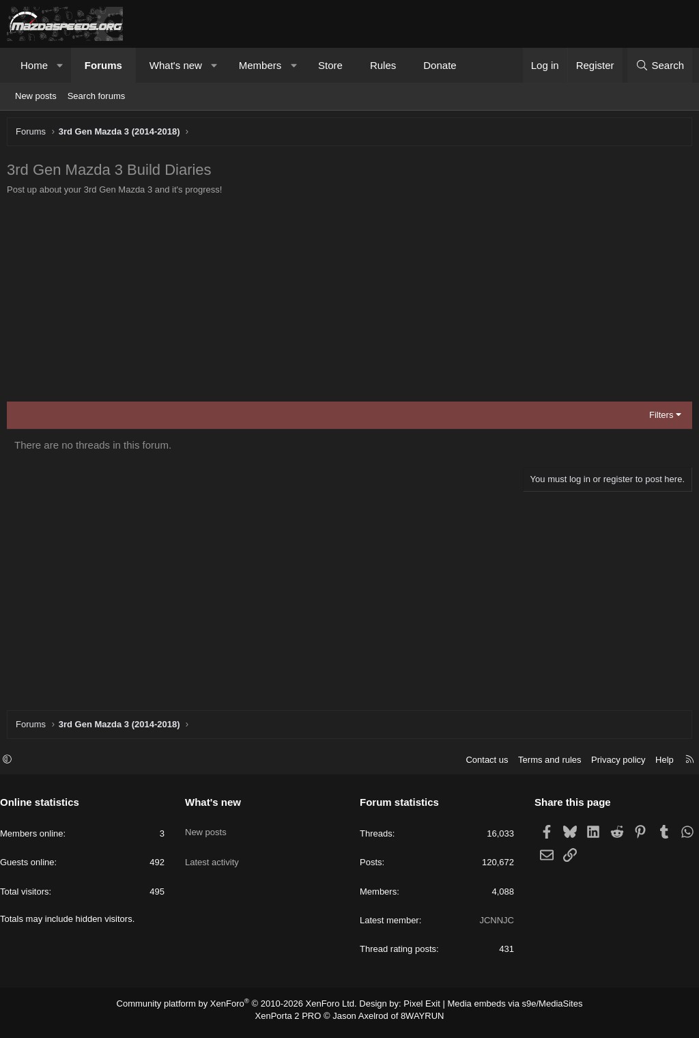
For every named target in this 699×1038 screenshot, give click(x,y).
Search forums (97, 96)
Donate (439, 65)
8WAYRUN (417, 1021)
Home (34, 65)
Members (260, 65)
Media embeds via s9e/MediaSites (502, 1010)
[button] (60, 65)
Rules (383, 65)
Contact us (480, 766)
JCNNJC (493, 927)
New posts (36, 96)
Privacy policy (611, 766)
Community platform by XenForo (245, 1010)
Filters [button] (658, 418)
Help (657, 766)
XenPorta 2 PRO (292, 1021)
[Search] (659, 65)
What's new (175, 65)
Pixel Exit (416, 1010)
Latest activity (215, 857)
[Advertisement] (349, 302)
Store (330, 65)
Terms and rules (542, 766)
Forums (103, 65)
